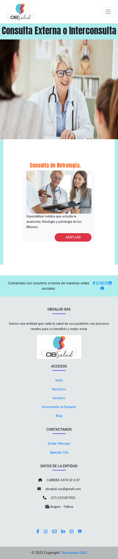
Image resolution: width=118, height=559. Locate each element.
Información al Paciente (59, 407)
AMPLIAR (73, 237)
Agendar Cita (59, 452)
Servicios (59, 398)
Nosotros (59, 389)
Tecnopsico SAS (74, 553)
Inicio (59, 380)
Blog (59, 416)
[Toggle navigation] (108, 11)
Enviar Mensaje (59, 443)
